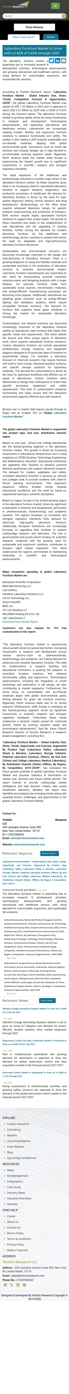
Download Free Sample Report (20, 621)
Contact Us (11, 1228)
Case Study (11, 1187)
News (8, 1170)
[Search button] (64, 16)
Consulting (11, 1130)
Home (51, 37)
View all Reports (49, 853)
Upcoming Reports (16, 1141)
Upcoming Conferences (19, 1158)
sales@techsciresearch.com (27, 1275)
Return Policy (13, 1233)
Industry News (13, 1193)
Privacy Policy (13, 1244)
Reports (9, 1135)
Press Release (13, 1147)
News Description (23, 37)
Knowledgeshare (15, 1176)
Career (8, 1216)
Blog (7, 1152)
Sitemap (9, 1204)
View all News (46, 1000)
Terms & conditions (16, 1239)
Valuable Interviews (16, 1198)
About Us (10, 1222)
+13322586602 (25, 1280)
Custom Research (15, 1124)
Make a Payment (15, 1250)
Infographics (12, 1181)
